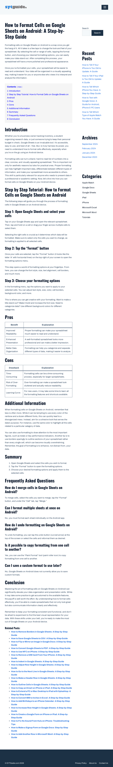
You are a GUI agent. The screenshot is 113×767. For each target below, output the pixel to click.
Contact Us (103, 763)
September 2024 (90, 144)
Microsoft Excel (89, 207)
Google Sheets (89, 192)
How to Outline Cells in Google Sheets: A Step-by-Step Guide (40, 684)
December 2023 (89, 157)
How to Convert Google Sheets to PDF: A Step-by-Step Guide (40, 648)
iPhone (85, 202)
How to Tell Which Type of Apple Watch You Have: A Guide (91, 115)
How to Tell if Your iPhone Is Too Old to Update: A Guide (91, 68)
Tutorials (86, 217)
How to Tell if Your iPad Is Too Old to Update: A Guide (92, 79)
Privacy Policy (81, 763)
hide (19, 87)
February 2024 (89, 148)
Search (85, 28)
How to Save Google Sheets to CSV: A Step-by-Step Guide (39, 638)
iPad (84, 197)
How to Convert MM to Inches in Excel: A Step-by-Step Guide (40, 698)
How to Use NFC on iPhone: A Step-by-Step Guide (35, 652)
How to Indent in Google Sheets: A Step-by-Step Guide (37, 661)
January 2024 (88, 153)
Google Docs (88, 187)
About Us (93, 763)
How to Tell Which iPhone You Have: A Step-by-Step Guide (91, 90)
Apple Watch (88, 183)
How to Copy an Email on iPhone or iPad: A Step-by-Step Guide (41, 688)
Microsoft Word (89, 212)
